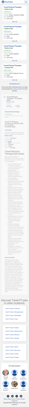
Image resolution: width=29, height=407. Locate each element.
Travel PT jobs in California (12, 308)
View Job (14, 21)
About (5, 399)
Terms (13, 399)
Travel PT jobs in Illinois (11, 347)
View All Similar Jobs (14, 83)
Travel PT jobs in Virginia (12, 357)
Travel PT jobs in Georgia (12, 338)
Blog (9, 399)
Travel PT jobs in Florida (11, 354)
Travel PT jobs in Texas (11, 319)
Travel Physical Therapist (12, 7)
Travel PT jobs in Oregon (12, 327)
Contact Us (14, 401)
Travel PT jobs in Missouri (12, 334)
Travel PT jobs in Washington (13, 315)
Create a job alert (17, 89)
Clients (23, 399)
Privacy (18, 399)
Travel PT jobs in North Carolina (13, 331)
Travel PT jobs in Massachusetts (14, 312)
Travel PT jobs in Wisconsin (12, 350)
